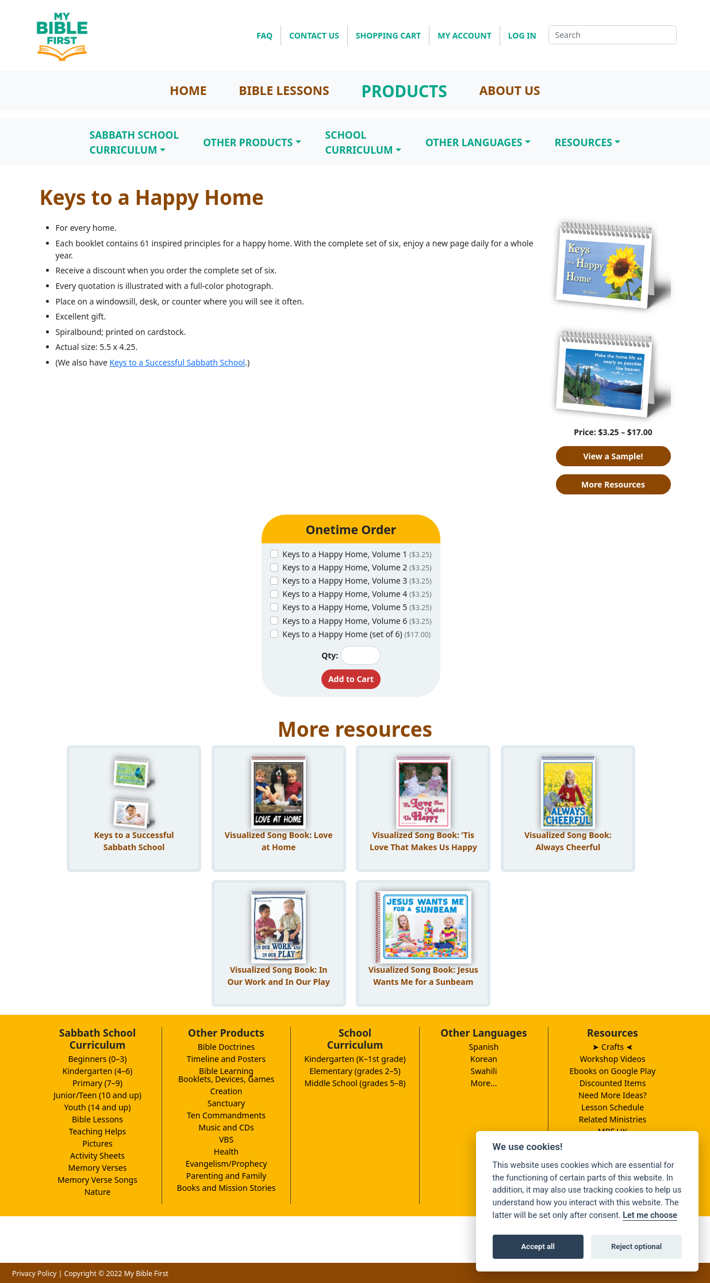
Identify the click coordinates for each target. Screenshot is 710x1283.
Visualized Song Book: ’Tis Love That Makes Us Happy (423, 840)
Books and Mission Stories (226, 1187)
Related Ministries (613, 1119)
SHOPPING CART (388, 35)
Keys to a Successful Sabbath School (177, 362)
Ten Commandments (226, 1115)
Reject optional (636, 1246)
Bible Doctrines (226, 1046)
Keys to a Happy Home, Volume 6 (356, 620)
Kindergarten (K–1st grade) (355, 1058)
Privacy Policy (34, 1273)
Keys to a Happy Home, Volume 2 (356, 567)
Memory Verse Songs (97, 1179)
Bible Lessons (97, 1119)
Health (226, 1151)
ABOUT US (509, 90)
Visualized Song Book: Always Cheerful (567, 840)
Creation (226, 1091)
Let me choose (650, 1215)
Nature (98, 1191)
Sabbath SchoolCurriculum (134, 142)
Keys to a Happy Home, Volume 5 (356, 606)
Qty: (329, 655)
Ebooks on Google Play (613, 1070)
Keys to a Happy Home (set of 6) (356, 634)
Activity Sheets (97, 1155)
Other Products (248, 142)
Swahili (483, 1070)
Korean (483, 1058)
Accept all (538, 1246)
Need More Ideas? (612, 1095)
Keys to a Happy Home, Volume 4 (356, 593)
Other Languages (473, 142)
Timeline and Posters (226, 1058)
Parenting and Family (226, 1175)
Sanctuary (226, 1103)
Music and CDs (226, 1127)
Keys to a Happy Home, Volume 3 (356, 580)
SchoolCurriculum (359, 142)
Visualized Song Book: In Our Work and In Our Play (279, 975)
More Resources (613, 484)
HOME (188, 90)
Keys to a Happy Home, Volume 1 (356, 554)
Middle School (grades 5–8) (354, 1083)
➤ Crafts (612, 1046)
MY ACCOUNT (464, 35)
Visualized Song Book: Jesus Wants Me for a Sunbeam (423, 975)
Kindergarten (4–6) (98, 1070)
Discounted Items (612, 1083)
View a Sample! (613, 456)
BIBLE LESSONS (284, 90)
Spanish (484, 1046)
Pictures (97, 1143)
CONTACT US (314, 35)
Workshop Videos (612, 1058)
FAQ (264, 35)
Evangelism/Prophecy (226, 1163)
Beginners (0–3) (97, 1058)
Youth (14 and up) (97, 1107)
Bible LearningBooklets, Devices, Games (226, 1074)
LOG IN (522, 35)
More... (484, 1083)
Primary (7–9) (97, 1083)
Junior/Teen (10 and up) (97, 1095)
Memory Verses (97, 1167)
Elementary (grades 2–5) (355, 1070)
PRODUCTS (404, 91)
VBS (226, 1139)
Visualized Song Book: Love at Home (279, 840)
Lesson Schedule (612, 1107)
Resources (583, 142)
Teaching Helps (97, 1131)
